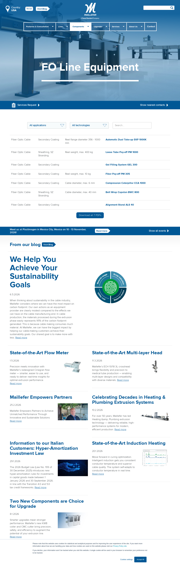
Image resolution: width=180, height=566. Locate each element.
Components (78, 26)
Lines (60, 26)
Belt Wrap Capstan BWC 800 (122, 192)
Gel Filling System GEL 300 (121, 164)
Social (29, 8)
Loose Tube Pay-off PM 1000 (122, 152)
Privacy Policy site (120, 546)
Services (116, 26)
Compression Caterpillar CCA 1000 (126, 183)
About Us (133, 26)
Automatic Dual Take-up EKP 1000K (126, 139)
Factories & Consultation (37, 26)
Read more (101, 231)
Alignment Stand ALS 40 (120, 204)
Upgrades (98, 26)
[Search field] (158, 8)
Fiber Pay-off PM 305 (118, 173)
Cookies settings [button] (126, 559)
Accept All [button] (140, 559)
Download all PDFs (90, 215)
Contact (151, 26)
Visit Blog (42, 8)
